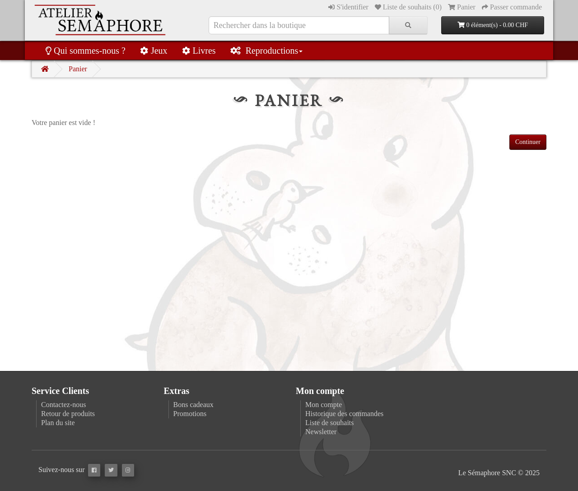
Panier (78, 69)
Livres (199, 51)
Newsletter (320, 431)
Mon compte (323, 404)
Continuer (528, 142)
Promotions (190, 413)
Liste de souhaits (329, 422)
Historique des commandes (344, 413)
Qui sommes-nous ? (86, 51)
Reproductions (266, 51)
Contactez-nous (63, 404)
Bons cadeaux (193, 404)
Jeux (154, 51)
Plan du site (58, 422)
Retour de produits (68, 413)
